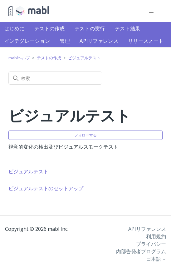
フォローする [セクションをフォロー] (85, 135)
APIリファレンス (99, 40)
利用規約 (156, 236)
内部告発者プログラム (141, 251)
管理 (65, 40)
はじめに (14, 28)
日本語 (156, 259)
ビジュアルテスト (84, 58)
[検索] (55, 78)
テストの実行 (90, 28)
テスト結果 (127, 28)
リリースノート (146, 40)
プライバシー (151, 243)
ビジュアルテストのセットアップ (45, 188)
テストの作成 (49, 28)
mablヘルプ (19, 58)
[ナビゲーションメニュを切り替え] (151, 11)
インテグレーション (27, 40)
